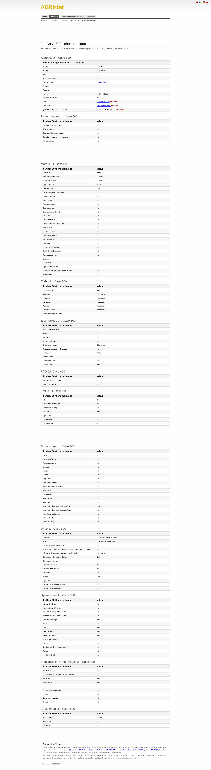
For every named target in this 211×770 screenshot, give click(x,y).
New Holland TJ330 (76, 750)
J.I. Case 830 (101, 82)
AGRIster (44, 20)
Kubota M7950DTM (151, 750)
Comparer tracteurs (104, 106)
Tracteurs (54, 17)
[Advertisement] (105, 32)
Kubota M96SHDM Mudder (110, 750)
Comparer (91, 17)
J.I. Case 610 (124, 750)
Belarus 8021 (95, 750)
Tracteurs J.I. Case (67, 20)
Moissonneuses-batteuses (73, 17)
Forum (99, 110)
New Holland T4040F (137, 750)
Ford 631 (87, 750)
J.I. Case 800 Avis (103, 102)
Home (44, 17)
